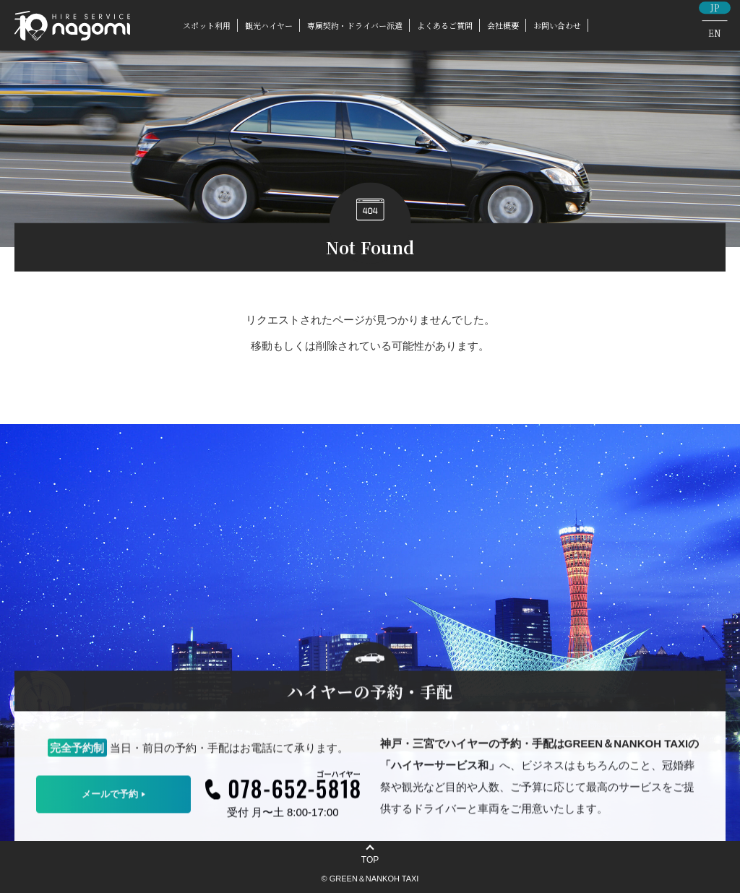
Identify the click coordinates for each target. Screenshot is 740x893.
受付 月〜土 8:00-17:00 (283, 815)
